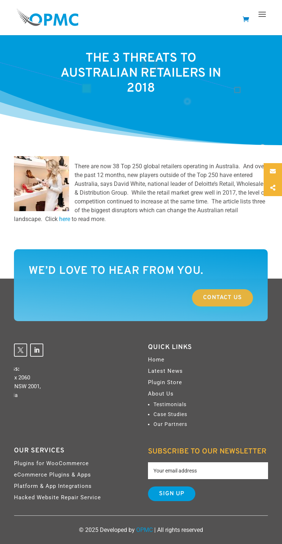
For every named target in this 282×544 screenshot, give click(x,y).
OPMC (144, 529)
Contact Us (222, 297)
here (65, 219)
